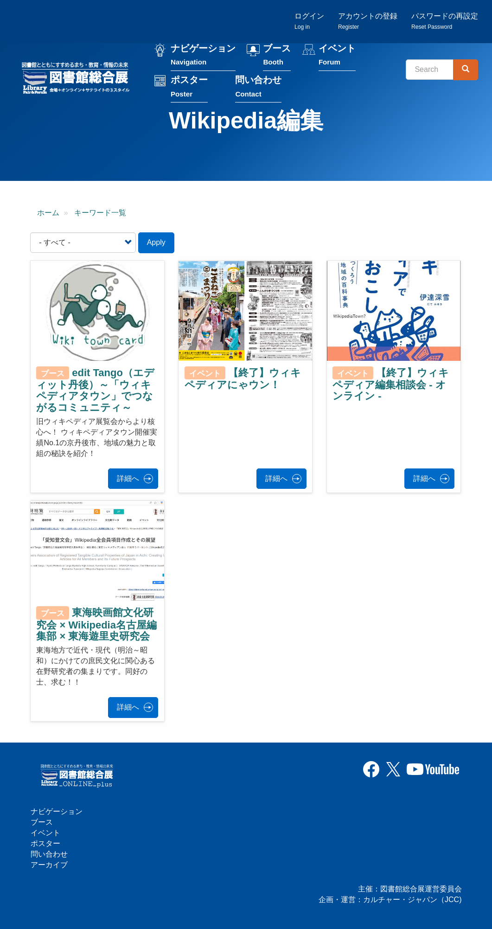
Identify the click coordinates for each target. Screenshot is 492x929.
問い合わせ (258, 86)
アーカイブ (49, 865)
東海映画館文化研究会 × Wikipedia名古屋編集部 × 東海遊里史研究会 (96, 624)
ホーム (48, 213)
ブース (277, 55)
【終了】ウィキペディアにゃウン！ (243, 379)
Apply (156, 242)
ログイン (309, 21)
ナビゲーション (203, 55)
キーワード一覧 (100, 213)
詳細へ (128, 478)
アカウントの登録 (367, 21)
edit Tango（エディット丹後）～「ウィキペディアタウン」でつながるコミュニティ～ (95, 390)
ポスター (189, 86)
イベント (337, 55)
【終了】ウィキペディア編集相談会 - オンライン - (390, 384)
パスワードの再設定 (444, 21)
